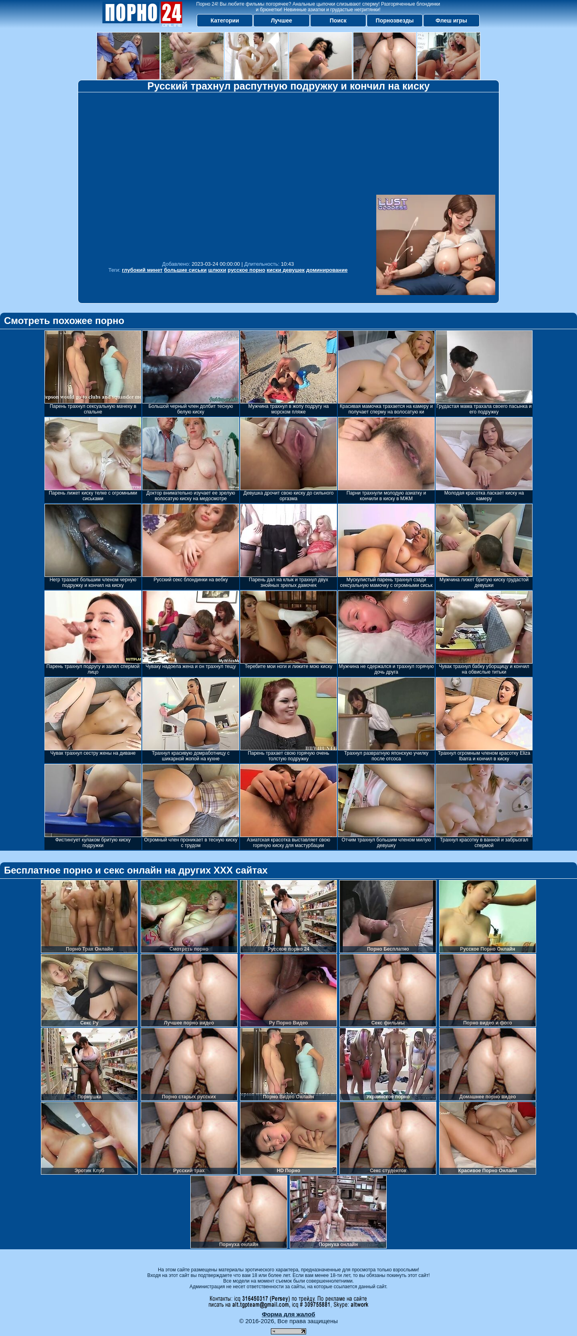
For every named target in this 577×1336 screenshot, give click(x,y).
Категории (225, 20)
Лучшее (281, 20)
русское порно (246, 270)
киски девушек (286, 270)
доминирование (326, 270)
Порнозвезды (395, 20)
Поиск (338, 20)
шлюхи (217, 270)
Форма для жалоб (288, 1314)
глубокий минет (142, 270)
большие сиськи (185, 270)
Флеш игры (451, 20)
